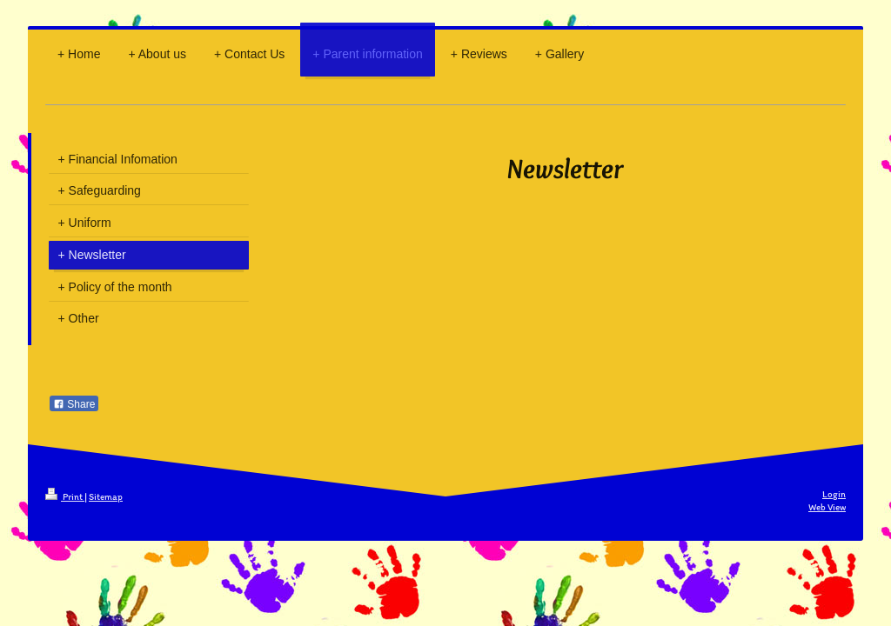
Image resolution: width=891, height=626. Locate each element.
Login (834, 494)
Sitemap (106, 497)
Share (74, 404)
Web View (827, 507)
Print (64, 497)
